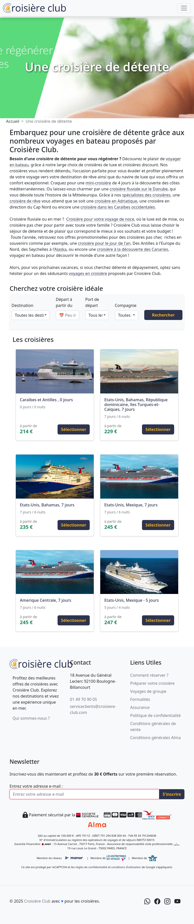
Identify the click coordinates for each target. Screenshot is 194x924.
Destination (22, 305)
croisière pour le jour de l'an (104, 243)
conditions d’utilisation (126, 867)
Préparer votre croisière (152, 683)
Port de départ (92, 302)
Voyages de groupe (148, 691)
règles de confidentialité (91, 867)
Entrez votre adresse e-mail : (36, 786)
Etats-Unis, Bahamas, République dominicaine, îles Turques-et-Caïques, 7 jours (136, 404)
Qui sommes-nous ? (31, 718)
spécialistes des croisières (146, 195)
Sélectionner (73, 429)
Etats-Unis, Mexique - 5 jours (131, 600)
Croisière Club (37, 901)
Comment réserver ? (149, 675)
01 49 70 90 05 (83, 699)
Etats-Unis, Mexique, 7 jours (131, 505)
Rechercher (163, 315)
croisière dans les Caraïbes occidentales (117, 207)
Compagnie (125, 305)
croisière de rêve (25, 201)
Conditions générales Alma (155, 737)
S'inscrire (172, 794)
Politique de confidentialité (155, 715)
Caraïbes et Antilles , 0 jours (46, 400)
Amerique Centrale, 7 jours (45, 600)
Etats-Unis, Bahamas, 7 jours (47, 505)
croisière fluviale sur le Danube (139, 189)
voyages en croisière (88, 273)
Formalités (140, 699)
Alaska (60, 249)
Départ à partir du (64, 302)
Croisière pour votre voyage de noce (100, 219)
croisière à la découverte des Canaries (132, 249)
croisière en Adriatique (115, 201)
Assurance (140, 707)
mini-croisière (98, 183)
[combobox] (31, 315)
